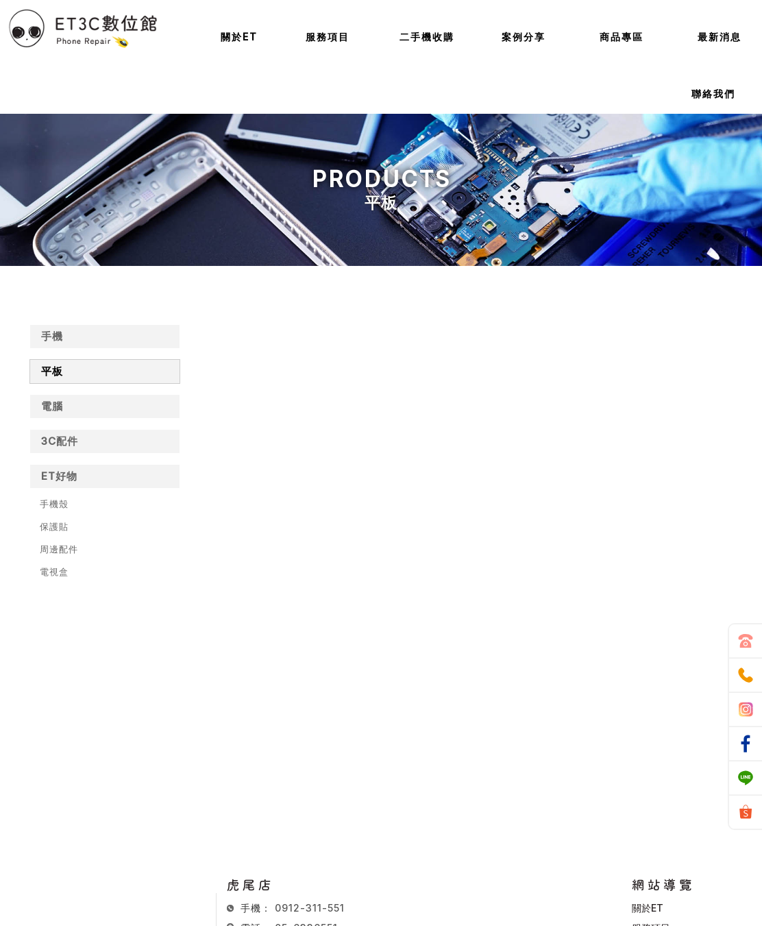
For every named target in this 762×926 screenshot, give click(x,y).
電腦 (52, 406)
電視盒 (54, 571)
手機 (52, 336)
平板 (52, 371)
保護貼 (54, 526)
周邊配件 (59, 549)
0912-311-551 (310, 908)
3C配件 (59, 441)
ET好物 (59, 476)
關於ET (647, 908)
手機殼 (54, 503)
